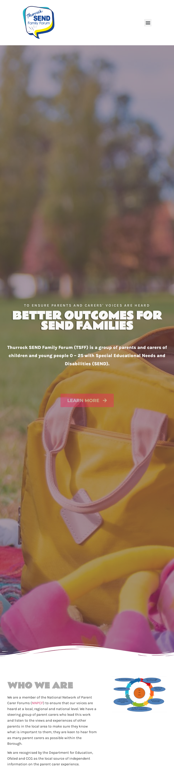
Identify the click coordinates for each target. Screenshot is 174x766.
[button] (148, 22)
